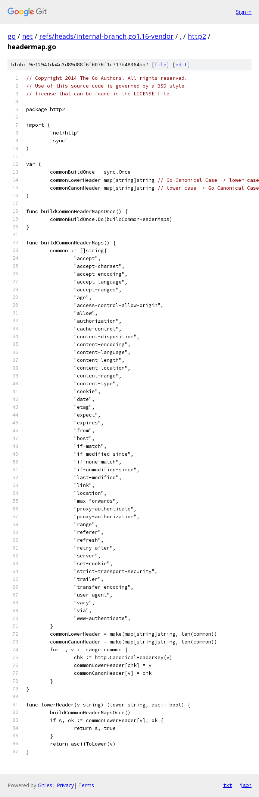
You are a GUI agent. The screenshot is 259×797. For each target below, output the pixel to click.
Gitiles (45, 785)
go (11, 36)
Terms (86, 785)
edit (181, 64)
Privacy (65, 785)
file (160, 64)
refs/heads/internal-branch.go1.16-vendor (106, 36)
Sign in (244, 11)
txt (227, 785)
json (246, 785)
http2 (197, 36)
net (27, 36)
